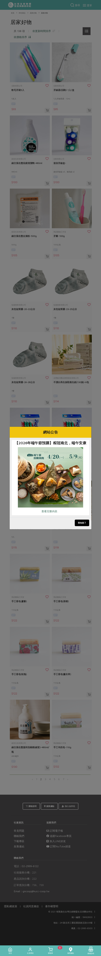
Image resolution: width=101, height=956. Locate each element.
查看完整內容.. (49, 511)
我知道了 (82, 523)
